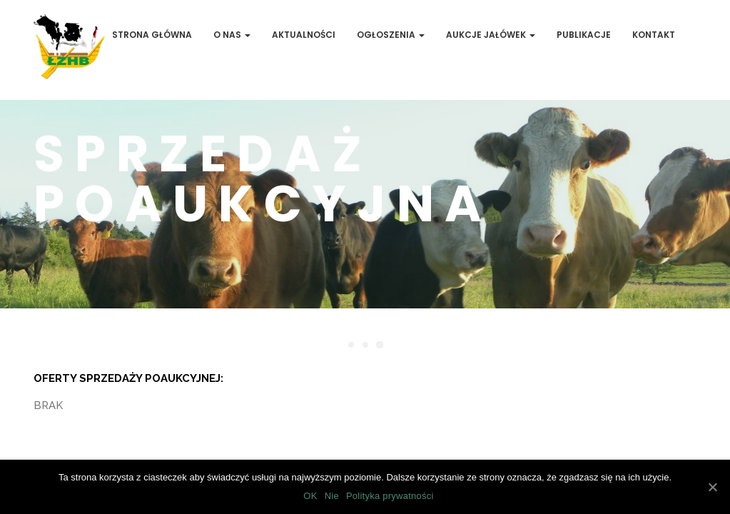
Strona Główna (152, 35)
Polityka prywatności (390, 495)
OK (310, 495)
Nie (332, 495)
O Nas (231, 35)
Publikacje (584, 35)
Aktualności (303, 35)
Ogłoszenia (391, 35)
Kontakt (653, 35)
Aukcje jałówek (490, 35)
